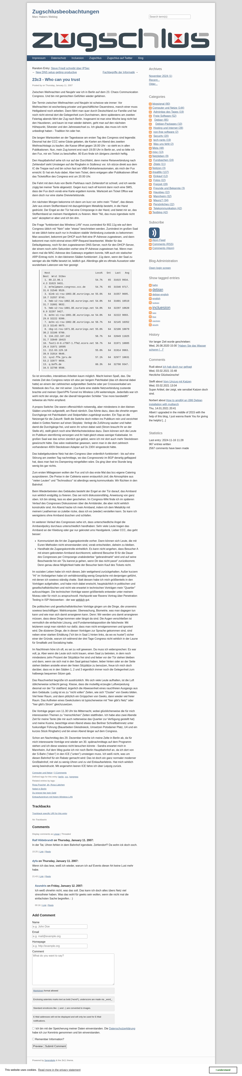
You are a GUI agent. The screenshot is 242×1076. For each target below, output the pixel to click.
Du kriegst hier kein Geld (44, 793)
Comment (38, 951)
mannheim (156, 321)
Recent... (154, 80)
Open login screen (160, 268)
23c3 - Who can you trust (56, 79)
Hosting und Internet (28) (168, 127)
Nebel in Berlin (39, 789)
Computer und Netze (42, 772)
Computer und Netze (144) (168, 107)
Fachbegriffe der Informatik (119, 72)
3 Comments (60, 772)
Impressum (39, 58)
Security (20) (161, 136)
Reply (48, 851)
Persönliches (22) (163, 204)
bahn (155, 285)
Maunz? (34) (161, 200)
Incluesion (78, 58)
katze (154, 313)
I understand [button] (223, 1070)
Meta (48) (158, 148)
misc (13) (158, 152)
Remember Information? (49, 1039)
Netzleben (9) (160, 156)
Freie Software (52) (164, 115)
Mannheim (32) (162, 196)
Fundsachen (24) (163, 160)
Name (35, 922)
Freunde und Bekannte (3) (169, 188)
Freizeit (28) (160, 184)
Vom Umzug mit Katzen (177, 381)
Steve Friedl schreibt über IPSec (70, 68)
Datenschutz (58, 58)
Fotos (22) (159, 180)
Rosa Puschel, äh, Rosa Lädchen (48, 785)
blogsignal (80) (161, 103)
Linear (57, 834)
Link (41, 851)
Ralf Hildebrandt (42, 840)
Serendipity (49, 1060)
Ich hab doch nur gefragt (177, 366)
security (155, 325)
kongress (73, 776)
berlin (61, 776)
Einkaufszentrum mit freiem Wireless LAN (52, 797)
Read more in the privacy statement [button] (59, 1069)
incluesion (161, 307)
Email (35, 932)
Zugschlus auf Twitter (119, 58)
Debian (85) (161, 119)
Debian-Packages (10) (168, 123)
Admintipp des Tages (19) (168, 111)
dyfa (35, 861)
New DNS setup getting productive (56, 72)
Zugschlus (95, 58)
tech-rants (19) (162, 140)
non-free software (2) (165, 132)
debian (157, 290)
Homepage (38, 941)
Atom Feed (158, 240)
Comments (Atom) (163, 248)
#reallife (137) (160, 172)
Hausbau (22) (161, 192)
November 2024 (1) (160, 76)
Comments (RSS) (162, 244)
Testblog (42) (160, 212)
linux (154, 317)
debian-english (160, 294)
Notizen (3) (159, 168)
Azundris (40, 885)
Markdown (38, 990)
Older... (153, 84)
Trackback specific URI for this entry (49, 813)
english (156, 298)
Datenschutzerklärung (122, 1028)
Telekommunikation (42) (167, 208)
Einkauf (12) (160, 176)
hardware (155, 303)
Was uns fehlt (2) (163, 144)
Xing (140, 58)
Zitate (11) (159, 164)
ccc (66, 776)
